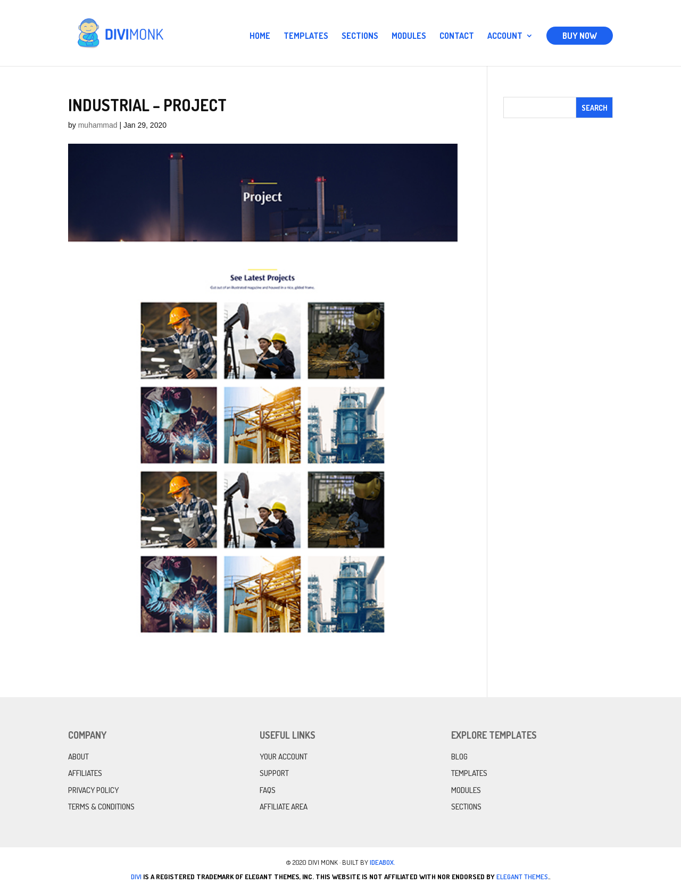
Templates (306, 36)
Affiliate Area (284, 807)
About (78, 756)
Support (274, 773)
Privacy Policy (93, 790)
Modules (409, 36)
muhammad (98, 125)
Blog (459, 756)
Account (504, 36)
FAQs (268, 790)
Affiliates (85, 773)
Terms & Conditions (101, 807)
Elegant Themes (522, 876)
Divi (136, 876)
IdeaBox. (382, 862)
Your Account (284, 756)
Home (260, 36)
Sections (360, 36)
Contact (456, 36)
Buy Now (579, 35)
